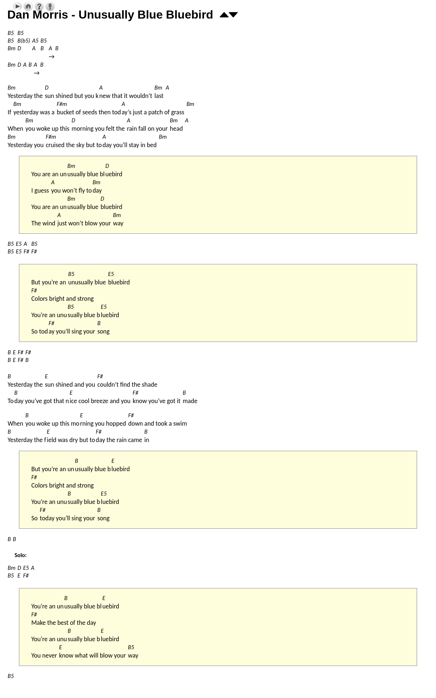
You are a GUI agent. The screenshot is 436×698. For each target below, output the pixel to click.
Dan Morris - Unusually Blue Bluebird (110, 14)
